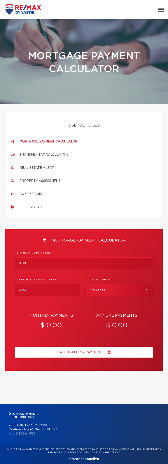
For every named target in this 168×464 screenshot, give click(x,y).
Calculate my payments (83, 352)
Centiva (92, 458)
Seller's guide (32, 207)
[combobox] (120, 290)
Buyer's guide (31, 194)
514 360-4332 (25, 433)
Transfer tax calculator (43, 154)
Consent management (105, 452)
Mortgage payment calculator (48, 141)
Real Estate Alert (36, 167)
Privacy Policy (58, 452)
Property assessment (40, 180)
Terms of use (79, 452)
